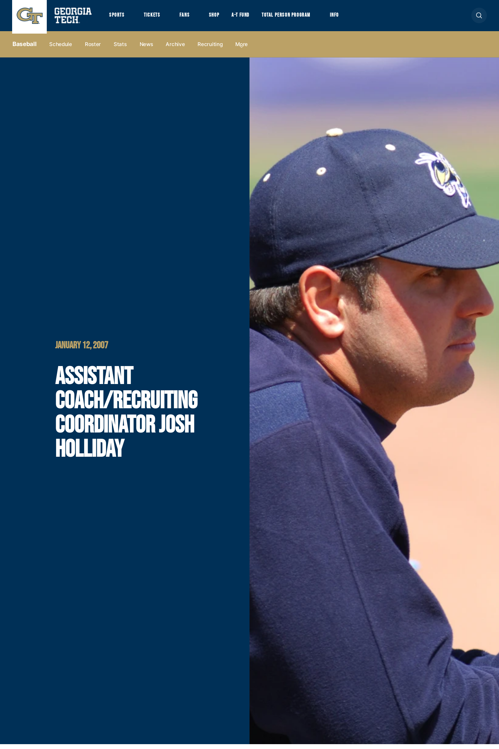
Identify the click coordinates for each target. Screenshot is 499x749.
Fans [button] (190, 17)
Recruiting (210, 49)
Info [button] (354, 17)
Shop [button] (222, 17)
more (241, 49)
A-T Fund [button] (250, 17)
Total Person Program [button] (300, 17)
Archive (175, 49)
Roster (93, 49)
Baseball (24, 48)
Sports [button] (117, 17)
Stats (120, 49)
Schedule (60, 49)
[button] (479, 18)
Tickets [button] (156, 17)
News (146, 49)
